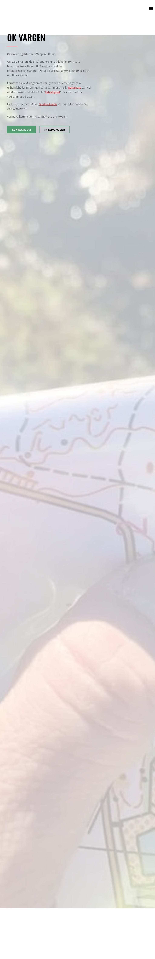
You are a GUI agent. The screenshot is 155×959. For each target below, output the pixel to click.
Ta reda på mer (54, 129)
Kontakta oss (21, 129)
